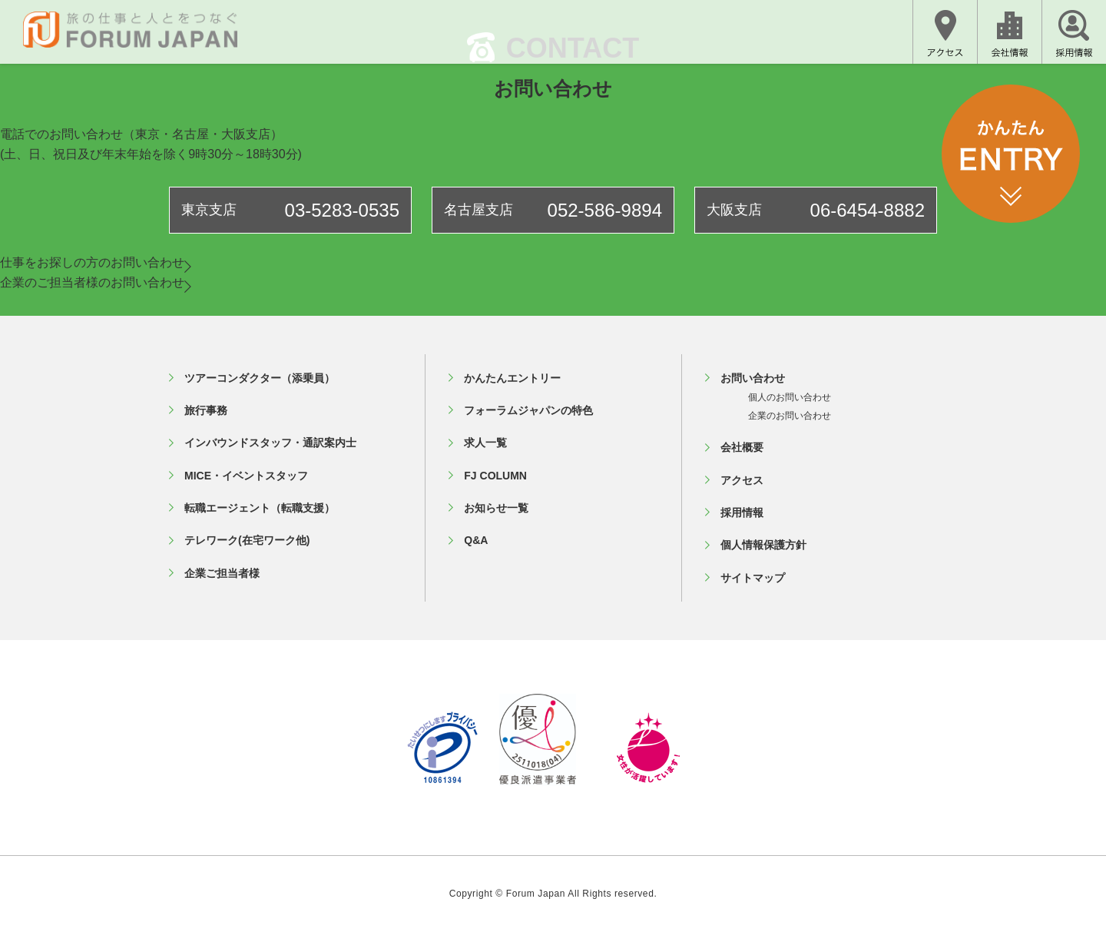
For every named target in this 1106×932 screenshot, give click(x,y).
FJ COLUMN (495, 475)
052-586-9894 (605, 210)
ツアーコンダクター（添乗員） (259, 378)
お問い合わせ (752, 378)
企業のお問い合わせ (789, 415)
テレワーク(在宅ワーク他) (247, 540)
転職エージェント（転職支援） (259, 508)
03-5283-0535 (342, 210)
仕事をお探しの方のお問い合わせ (95, 262)
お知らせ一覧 (496, 508)
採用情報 (741, 512)
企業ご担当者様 (222, 573)
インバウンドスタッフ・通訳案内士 (270, 442)
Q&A (476, 540)
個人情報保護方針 (763, 545)
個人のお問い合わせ (789, 397)
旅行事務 (205, 410)
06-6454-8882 (867, 210)
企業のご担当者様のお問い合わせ (95, 282)
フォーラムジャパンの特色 (528, 410)
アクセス (741, 480)
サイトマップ (752, 578)
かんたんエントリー (512, 378)
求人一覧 (485, 442)
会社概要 (741, 447)
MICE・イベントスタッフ (246, 475)
